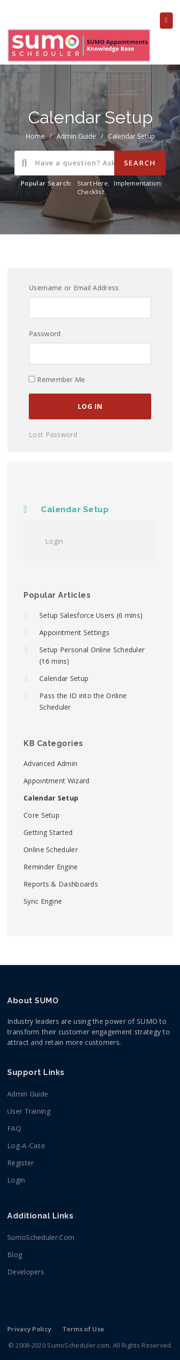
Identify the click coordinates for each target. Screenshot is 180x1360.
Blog (14, 1254)
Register (20, 1162)
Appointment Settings (74, 632)
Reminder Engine (51, 866)
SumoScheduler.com (40, 1237)
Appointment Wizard (56, 780)
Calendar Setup (131, 136)
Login (54, 541)
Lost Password (53, 434)
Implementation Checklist (119, 187)
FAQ (14, 1128)
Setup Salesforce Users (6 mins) (91, 615)
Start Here (92, 183)
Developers (25, 1271)
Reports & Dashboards (61, 883)
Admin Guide (76, 136)
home (35, 136)
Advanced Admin (50, 763)
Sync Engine (43, 901)
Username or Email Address (74, 287)
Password (44, 333)
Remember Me (57, 379)
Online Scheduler (51, 849)
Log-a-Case (26, 1145)
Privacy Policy (29, 1329)
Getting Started (48, 832)
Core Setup (42, 815)
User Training (28, 1111)
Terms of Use (83, 1329)
